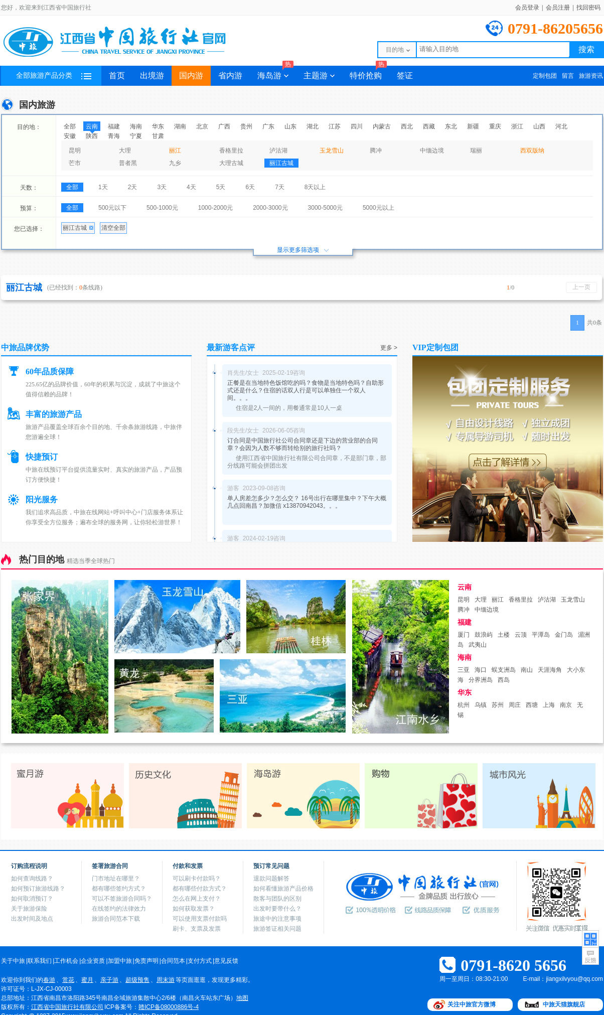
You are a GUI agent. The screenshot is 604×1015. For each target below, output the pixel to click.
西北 (407, 126)
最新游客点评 (231, 347)
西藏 (429, 126)
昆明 (75, 150)
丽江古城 (281, 163)
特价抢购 (368, 73)
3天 (162, 187)
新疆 (473, 126)
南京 (566, 704)
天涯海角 (550, 669)
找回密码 (588, 7)
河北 (561, 126)
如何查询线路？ (32, 878)
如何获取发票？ (194, 908)
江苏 (335, 126)
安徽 (70, 135)
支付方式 (200, 960)
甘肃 (158, 135)
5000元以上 (378, 207)
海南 (136, 126)
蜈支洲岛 (504, 669)
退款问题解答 (271, 878)
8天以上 (315, 187)
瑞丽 (476, 150)
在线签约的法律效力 (119, 908)
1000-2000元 (215, 207)
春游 (49, 979)
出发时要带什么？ (277, 908)
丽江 (175, 150)
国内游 (191, 75)
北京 (202, 126)
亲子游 (109, 979)
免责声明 (146, 960)
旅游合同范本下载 (116, 918)
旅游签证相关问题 (277, 928)
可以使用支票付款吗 (200, 918)
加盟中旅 (120, 960)
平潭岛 (541, 634)
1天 (103, 187)
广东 (268, 126)
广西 (224, 126)
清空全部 (113, 227)
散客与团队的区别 (277, 898)
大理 (125, 150)
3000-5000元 (325, 207)
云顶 (521, 634)
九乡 (175, 163)
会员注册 (558, 7)
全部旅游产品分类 (53, 75)
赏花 (68, 979)
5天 (221, 187)
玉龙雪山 (332, 150)
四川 (357, 126)
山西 (539, 126)
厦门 (464, 634)
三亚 (464, 669)
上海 (549, 704)
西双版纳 (532, 150)
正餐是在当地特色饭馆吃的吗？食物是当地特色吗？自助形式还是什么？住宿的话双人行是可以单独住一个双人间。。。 (305, 390)
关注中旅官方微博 (471, 1004)
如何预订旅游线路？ (38, 888)
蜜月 (87, 979)
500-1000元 (162, 207)
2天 (132, 187)
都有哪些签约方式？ (119, 888)
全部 (70, 126)
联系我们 (40, 960)
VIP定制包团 (435, 347)
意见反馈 (226, 960)
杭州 (464, 704)
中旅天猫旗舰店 (564, 1004)
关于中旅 (13, 960)
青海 (114, 135)
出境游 (152, 75)
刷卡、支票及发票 (197, 928)
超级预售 (137, 979)
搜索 (586, 49)
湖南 (180, 126)
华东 (158, 126)
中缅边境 (432, 150)
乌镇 (481, 704)
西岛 (504, 679)
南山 (527, 669)
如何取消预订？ (32, 898)
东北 (451, 126)
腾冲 (376, 150)
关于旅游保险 (29, 908)
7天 (279, 187)
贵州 (246, 126)
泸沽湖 (278, 150)
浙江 (517, 126)
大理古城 (231, 163)
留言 (568, 75)
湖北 (313, 126)
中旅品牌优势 (25, 347)
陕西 (92, 135)
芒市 (75, 163)
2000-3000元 (270, 207)
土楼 (504, 634)
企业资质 (93, 960)
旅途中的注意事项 (277, 918)
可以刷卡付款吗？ (197, 878)
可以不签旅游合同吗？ (122, 898)
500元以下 (112, 207)
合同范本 (173, 960)
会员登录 (527, 7)
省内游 (230, 75)
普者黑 (128, 163)
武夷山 (478, 644)
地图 (242, 997)
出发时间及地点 (32, 918)
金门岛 (564, 634)
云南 (92, 126)
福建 (114, 126)
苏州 (498, 704)
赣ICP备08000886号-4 (168, 1006)
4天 (191, 187)
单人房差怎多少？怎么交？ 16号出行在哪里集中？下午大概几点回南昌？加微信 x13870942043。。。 (306, 502)
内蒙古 (382, 126)
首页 (117, 75)
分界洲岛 (481, 679)
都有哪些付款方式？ (200, 888)
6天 (250, 187)
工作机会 (66, 960)
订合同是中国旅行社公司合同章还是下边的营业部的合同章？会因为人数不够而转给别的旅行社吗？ (302, 444)
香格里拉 (231, 150)
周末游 (166, 979)
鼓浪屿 (484, 634)
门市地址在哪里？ (116, 878)
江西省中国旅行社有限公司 (67, 1006)
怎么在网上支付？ (197, 898)
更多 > (388, 347)
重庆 (495, 126)
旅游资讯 (591, 75)
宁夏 (136, 135)
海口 (481, 669)
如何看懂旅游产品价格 (283, 888)
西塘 (532, 704)
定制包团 (545, 75)
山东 (290, 126)
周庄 (515, 704)
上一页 (581, 287)
